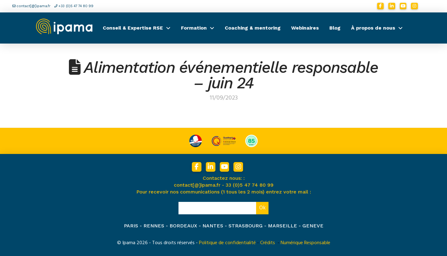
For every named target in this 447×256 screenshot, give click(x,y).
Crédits (267, 242)
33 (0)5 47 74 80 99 (249, 185)
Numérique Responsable (305, 242)
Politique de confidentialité (227, 242)
